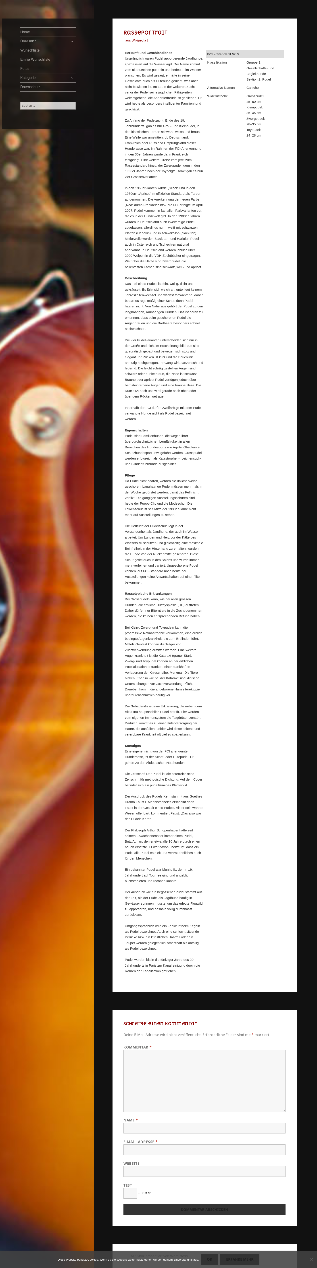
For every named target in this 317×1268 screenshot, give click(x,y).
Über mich (28, 41)
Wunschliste (30, 50)
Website (131, 1163)
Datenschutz (30, 87)
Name (130, 1120)
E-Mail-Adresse (140, 1141)
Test (127, 1185)
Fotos (24, 68)
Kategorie (28, 78)
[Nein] (311, 1259)
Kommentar (137, 1047)
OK (209, 1259)
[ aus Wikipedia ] (135, 40)
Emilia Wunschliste (35, 59)
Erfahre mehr (240, 1259)
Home (25, 32)
